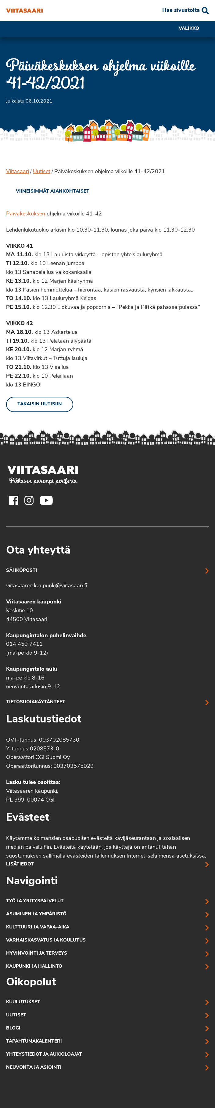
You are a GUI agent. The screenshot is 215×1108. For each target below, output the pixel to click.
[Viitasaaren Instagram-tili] (29, 500)
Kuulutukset (23, 1002)
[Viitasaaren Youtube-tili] (46, 500)
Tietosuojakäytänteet (35, 702)
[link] (47, 191)
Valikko (194, 29)
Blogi (13, 1028)
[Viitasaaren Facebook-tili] (13, 500)
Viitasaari (17, 172)
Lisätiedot (20, 864)
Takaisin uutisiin (39, 404)
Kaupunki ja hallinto (34, 966)
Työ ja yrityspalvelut (35, 901)
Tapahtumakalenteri (34, 1041)
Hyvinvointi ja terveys (36, 953)
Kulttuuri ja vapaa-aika (37, 927)
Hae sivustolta (181, 10)
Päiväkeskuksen (25, 214)
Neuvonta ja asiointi (34, 1067)
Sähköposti (21, 570)
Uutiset (41, 172)
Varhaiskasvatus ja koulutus (46, 940)
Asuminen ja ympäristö (36, 914)
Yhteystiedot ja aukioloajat (44, 1054)
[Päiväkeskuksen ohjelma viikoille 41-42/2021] (24, 11)
